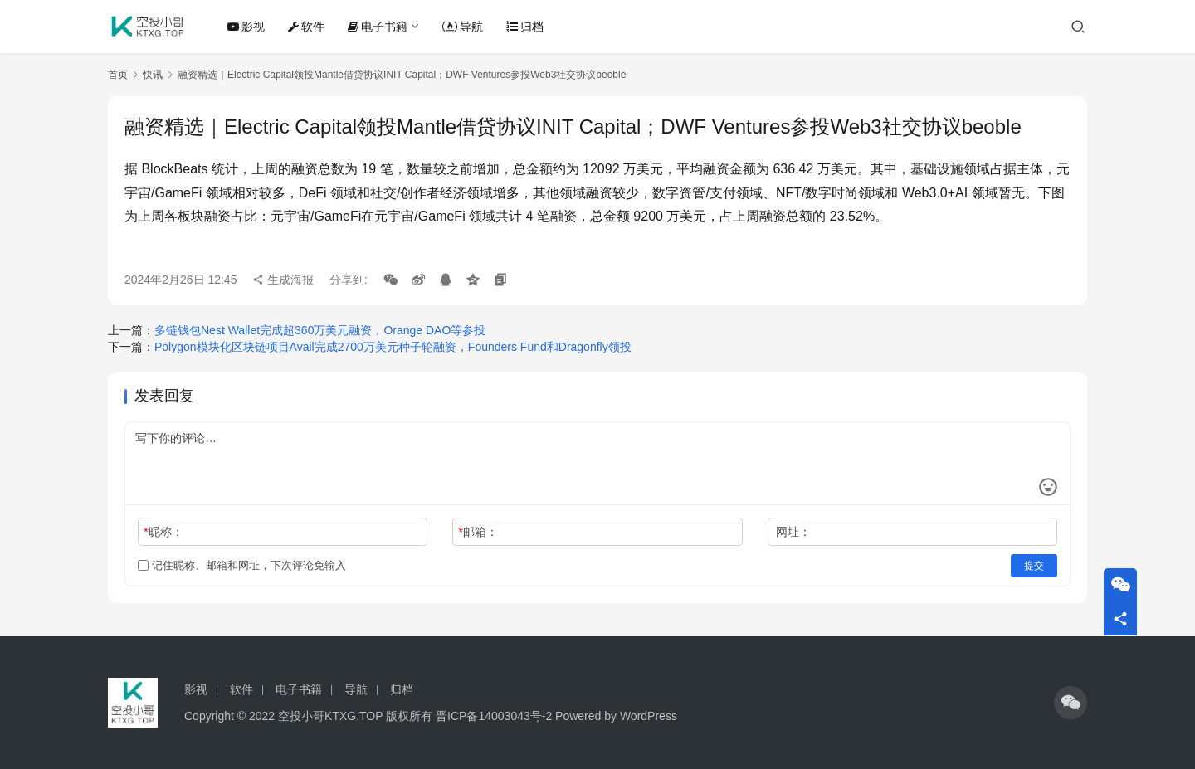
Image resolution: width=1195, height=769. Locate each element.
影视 (246, 26)
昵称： (163, 531)
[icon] (1070, 702)
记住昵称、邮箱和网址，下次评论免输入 (242, 565)
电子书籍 (377, 26)
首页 (118, 74)
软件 (306, 26)
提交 (1034, 566)
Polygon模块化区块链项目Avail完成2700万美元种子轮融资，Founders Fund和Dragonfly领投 (393, 346)
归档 (525, 26)
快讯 (153, 74)
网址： (793, 531)
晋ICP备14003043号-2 (494, 716)
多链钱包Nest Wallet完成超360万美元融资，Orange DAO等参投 (319, 330)
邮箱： (478, 531)
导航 (462, 26)
